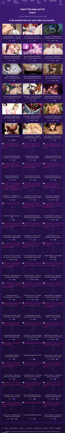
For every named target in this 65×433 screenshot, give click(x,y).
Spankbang (58, 428)
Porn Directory (28, 428)
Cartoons (21, 428)
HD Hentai (45, 428)
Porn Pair (51, 428)
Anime (6, 428)
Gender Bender (37, 428)
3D (2, 428)
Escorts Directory (13, 428)
